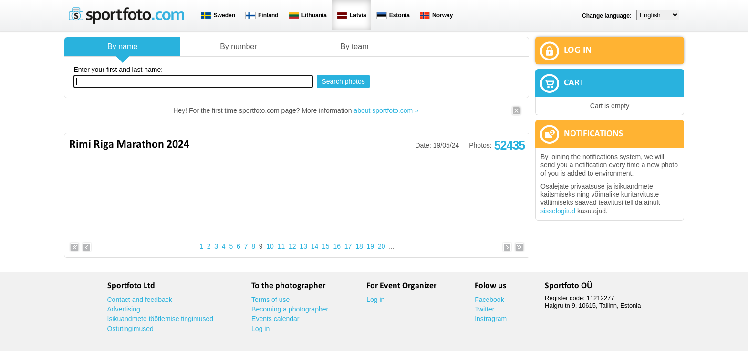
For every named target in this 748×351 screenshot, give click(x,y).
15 (326, 246)
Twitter (484, 309)
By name (122, 46)
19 (370, 246)
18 (359, 246)
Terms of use (270, 299)
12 (292, 246)
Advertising (123, 309)
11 (281, 246)
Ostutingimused (130, 328)
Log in (260, 328)
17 (348, 246)
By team (355, 46)
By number (238, 46)
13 (303, 246)
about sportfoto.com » (385, 110)
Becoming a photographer (289, 309)
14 (315, 246)
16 (337, 246)
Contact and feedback (139, 299)
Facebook (489, 299)
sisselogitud (557, 211)
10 (270, 246)
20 (381, 246)
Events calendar (275, 318)
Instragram (491, 318)
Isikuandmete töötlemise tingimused (160, 318)
